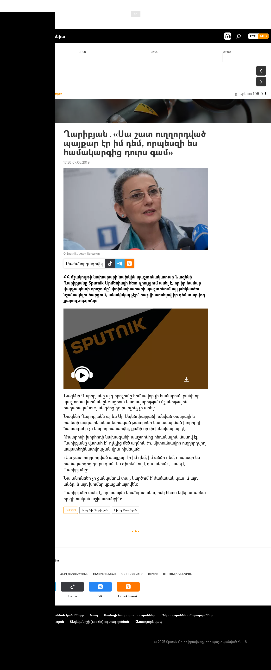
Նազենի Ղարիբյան (95, 510)
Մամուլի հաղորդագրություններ (129, 615)
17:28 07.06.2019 (76, 162)
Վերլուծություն (74, 574)
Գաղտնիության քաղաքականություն (34, 621)
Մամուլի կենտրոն (177, 574)
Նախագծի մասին (19, 615)
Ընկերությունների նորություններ (186, 615)
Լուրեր (10, 574)
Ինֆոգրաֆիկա (104, 574)
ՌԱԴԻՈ (71, 510)
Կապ (94, 615)
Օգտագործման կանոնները (62, 615)
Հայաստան (29, 574)
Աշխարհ (48, 574)
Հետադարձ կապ (148, 621)
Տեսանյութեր (132, 574)
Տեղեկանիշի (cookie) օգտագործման (99, 621)
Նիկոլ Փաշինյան (125, 510)
